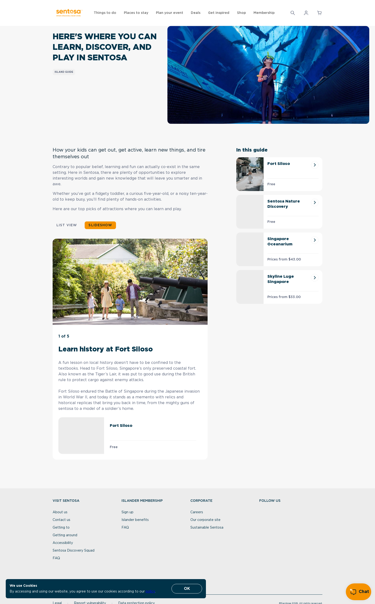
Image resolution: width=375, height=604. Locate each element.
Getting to (61, 527)
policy (150, 591)
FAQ (56, 558)
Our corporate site (205, 520)
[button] (293, 13)
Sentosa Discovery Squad (73, 550)
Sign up (127, 512)
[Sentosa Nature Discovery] (315, 202)
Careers (196, 512)
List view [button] (66, 225)
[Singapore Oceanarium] (315, 240)
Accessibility (63, 543)
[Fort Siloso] (315, 165)
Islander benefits (135, 520)
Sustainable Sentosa (206, 527)
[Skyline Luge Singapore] (315, 278)
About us (60, 512)
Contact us (61, 520)
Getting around (65, 535)
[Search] (293, 13)
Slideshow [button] (100, 225)
